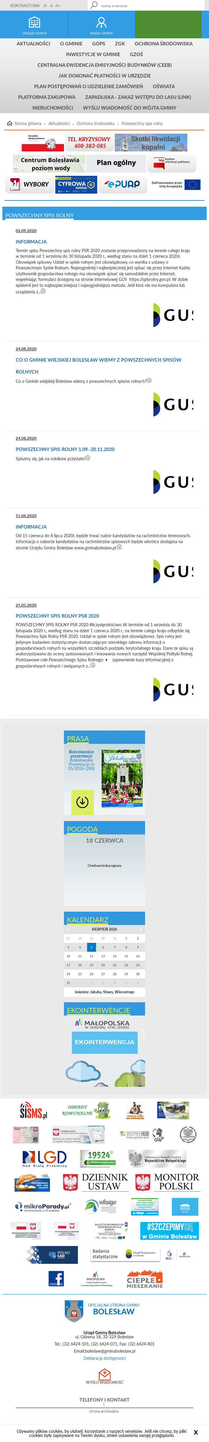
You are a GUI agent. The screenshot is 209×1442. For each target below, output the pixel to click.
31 (68, 983)
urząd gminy (34, 33)
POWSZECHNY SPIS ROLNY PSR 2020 (57, 616)
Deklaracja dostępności (105, 1358)
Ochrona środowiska (164, 43)
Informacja (31, 241)
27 (103, 974)
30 (138, 974)
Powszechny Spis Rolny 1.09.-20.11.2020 (65, 449)
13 (103, 956)
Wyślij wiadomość (104, 1382)
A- (46, 5)
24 (68, 974)
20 (103, 965)
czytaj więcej (43, 290)
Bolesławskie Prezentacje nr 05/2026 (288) (81, 760)
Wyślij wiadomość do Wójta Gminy (130, 107)
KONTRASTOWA (25, 5)
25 (80, 974)
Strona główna (28, 123)
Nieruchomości (52, 107)
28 (115, 974)
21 (115, 965)
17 (68, 965)
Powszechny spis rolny (142, 123)
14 (115, 956)
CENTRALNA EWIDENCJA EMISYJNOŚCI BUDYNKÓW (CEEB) (104, 65)
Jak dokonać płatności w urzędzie (105, 75)
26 (91, 974)
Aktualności (33, 43)
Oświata (164, 86)
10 (68, 956)
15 (126, 956)
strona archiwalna (103, 1411)
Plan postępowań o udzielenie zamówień (88, 86)
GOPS (98, 43)
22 (126, 965)
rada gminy (101, 33)
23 (138, 965)
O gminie (71, 43)
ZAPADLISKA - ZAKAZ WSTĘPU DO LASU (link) (138, 97)
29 (126, 974)
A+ (57, 5)
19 (91, 965)
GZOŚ (136, 54)
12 (91, 956)
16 (138, 956)
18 (80, 965)
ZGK (120, 43)
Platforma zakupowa (47, 97)
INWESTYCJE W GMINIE (93, 54)
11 (80, 956)
